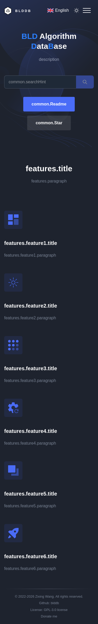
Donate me (49, 616)
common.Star (49, 123)
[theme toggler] (76, 10)
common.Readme (49, 104)
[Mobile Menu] (87, 10)
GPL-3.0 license (56, 610)
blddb (55, 603)
